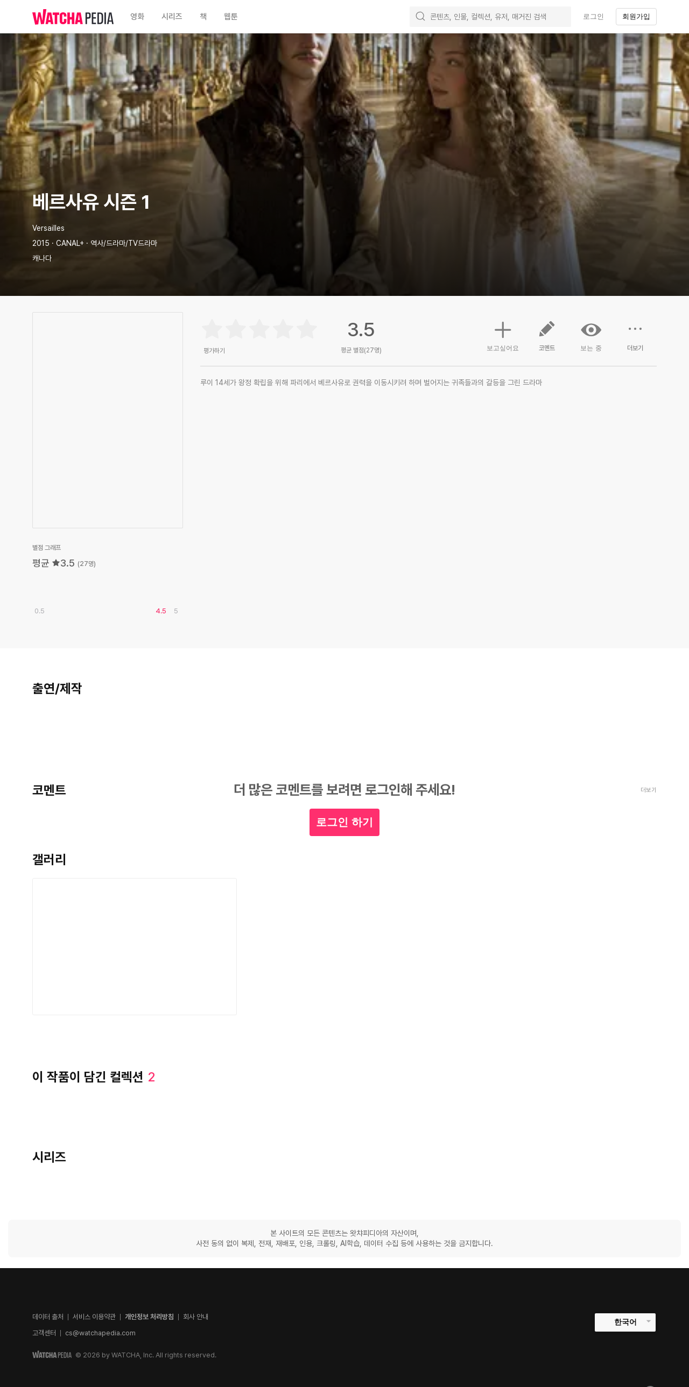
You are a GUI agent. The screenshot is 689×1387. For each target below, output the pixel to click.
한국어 (625, 1322)
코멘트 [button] (546, 340)
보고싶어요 (503, 334)
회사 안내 (195, 1317)
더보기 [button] (635, 340)
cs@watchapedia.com (100, 1333)
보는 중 (591, 336)
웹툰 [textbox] (231, 17)
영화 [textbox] (137, 17)
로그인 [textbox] (593, 16)
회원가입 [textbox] (636, 16)
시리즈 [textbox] (171, 17)
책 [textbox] (203, 17)
